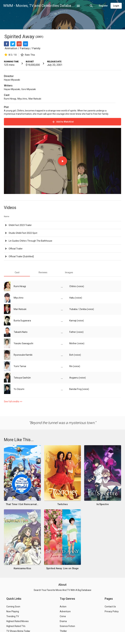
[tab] (17, 272)
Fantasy (25, 48)
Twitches (62, 504)
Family (36, 48)
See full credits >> (13, 401)
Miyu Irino (22, 98)
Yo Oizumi (19, 389)
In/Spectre (103, 504)
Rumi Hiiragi (10, 98)
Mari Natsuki (34, 98)
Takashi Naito (21, 332)
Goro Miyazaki (28, 89)
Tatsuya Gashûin (22, 377)
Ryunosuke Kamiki (23, 355)
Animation (11, 48)
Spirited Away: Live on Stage (62, 568)
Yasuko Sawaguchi (23, 343)
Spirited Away (19, 36)
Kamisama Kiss (22, 568)
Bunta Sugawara (22, 320)
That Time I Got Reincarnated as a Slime (22, 504)
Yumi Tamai (20, 366)
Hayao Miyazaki (12, 79)
